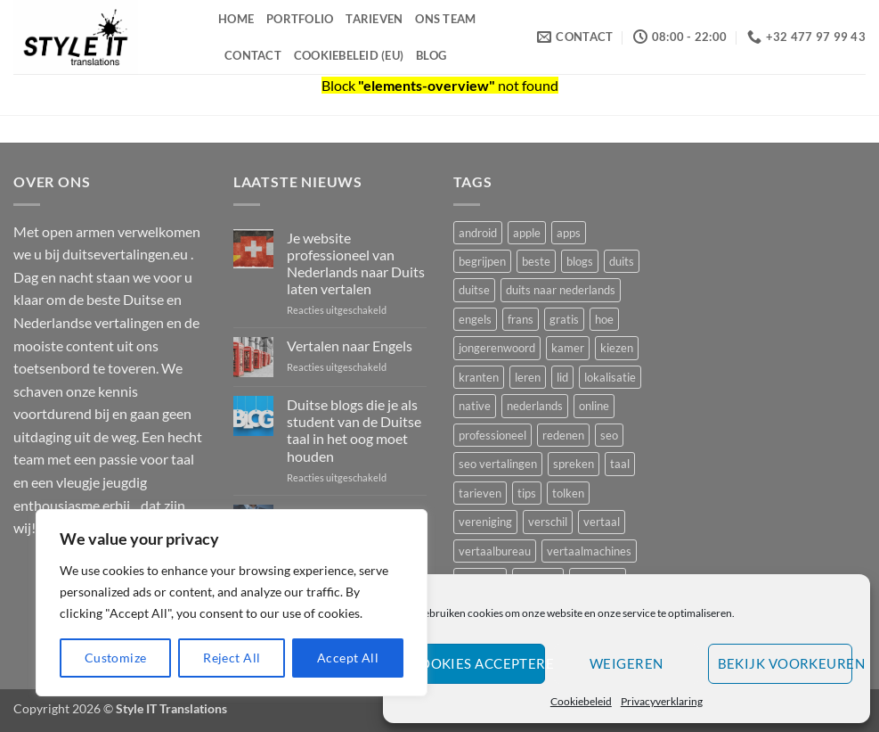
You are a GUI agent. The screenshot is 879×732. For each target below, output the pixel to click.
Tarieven (374, 19)
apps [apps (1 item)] (569, 233)
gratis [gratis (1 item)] (564, 319)
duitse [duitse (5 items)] (474, 290)
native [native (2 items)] (475, 406)
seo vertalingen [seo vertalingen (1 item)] (498, 463)
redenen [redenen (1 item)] (563, 435)
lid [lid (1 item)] (562, 377)
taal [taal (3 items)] (620, 463)
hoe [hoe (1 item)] (604, 319)
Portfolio (299, 19)
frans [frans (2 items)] (520, 319)
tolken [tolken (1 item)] (568, 493)
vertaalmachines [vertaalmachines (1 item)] (589, 551)
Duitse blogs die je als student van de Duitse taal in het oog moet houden (354, 430)
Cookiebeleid (581, 701)
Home (236, 19)
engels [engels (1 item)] (475, 319)
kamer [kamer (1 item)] (567, 348)
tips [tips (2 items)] (526, 493)
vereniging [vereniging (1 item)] (485, 521)
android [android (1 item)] (478, 233)
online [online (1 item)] (594, 406)
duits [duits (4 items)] (621, 261)
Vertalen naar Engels (349, 345)
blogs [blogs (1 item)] (579, 261)
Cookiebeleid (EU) (348, 55)
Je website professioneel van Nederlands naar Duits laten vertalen (356, 263)
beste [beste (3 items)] (536, 261)
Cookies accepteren (478, 663)
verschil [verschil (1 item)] (547, 521)
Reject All (231, 657)
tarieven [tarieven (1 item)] (480, 493)
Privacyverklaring (662, 701)
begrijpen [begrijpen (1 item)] (482, 261)
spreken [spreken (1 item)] (573, 463)
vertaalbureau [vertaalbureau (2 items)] (495, 551)
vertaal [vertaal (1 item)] (601, 521)
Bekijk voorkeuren (785, 663)
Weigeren (626, 663)
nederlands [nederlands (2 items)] (535, 406)
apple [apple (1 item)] (527, 233)
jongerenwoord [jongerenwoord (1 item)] (497, 348)
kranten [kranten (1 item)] (479, 377)
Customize (116, 657)
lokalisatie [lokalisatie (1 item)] (610, 377)
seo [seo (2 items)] (609, 435)
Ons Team (445, 19)
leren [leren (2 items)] (528, 377)
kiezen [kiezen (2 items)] (616, 348)
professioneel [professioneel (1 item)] (492, 435)
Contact (252, 55)
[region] (231, 602)
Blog (431, 55)
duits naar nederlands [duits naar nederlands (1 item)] (560, 290)
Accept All (347, 657)
